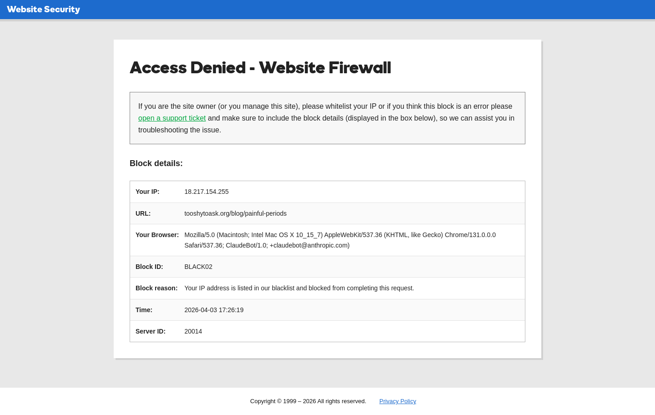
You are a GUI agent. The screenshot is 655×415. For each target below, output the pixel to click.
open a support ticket (172, 118)
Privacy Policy (397, 401)
